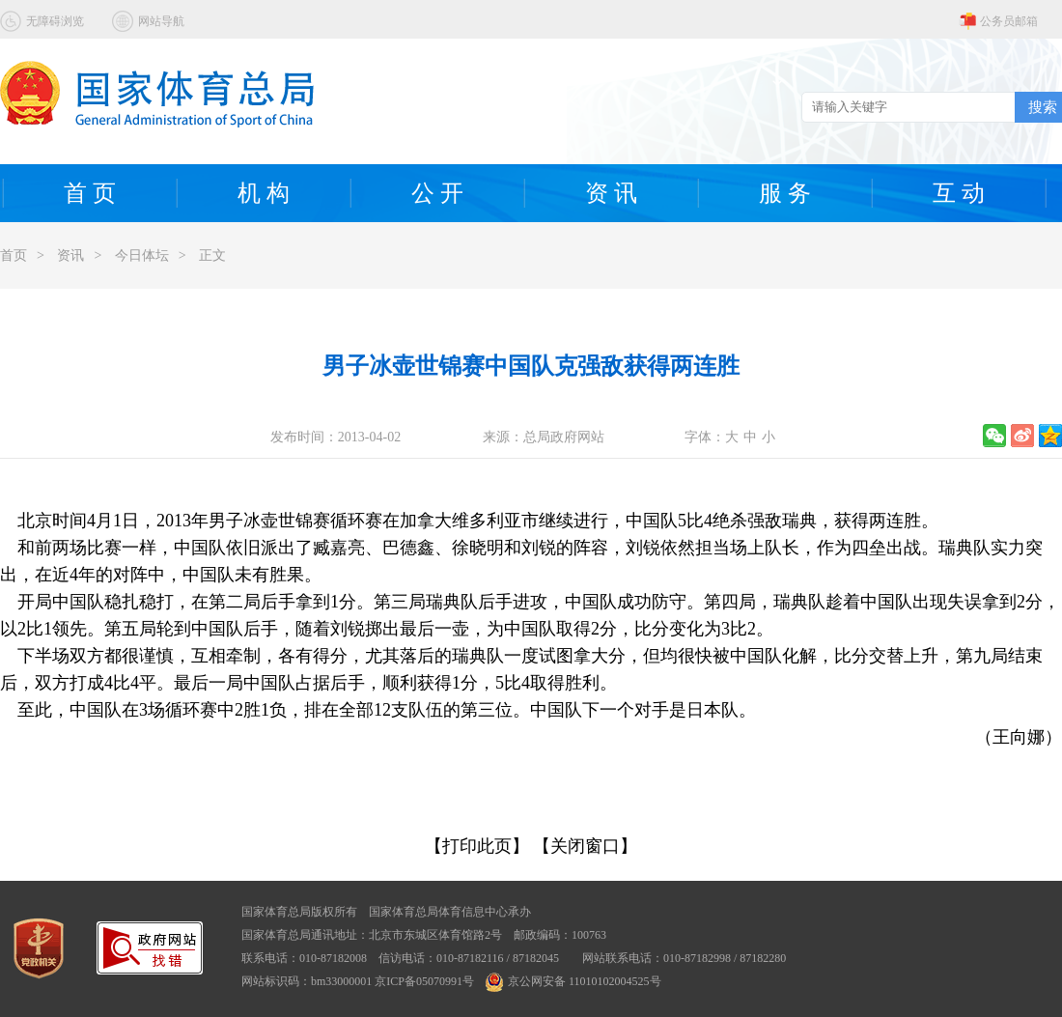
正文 (212, 255)
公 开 (437, 193)
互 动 (959, 193)
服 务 (785, 193)
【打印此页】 (477, 846)
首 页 (90, 193)
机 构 (264, 193)
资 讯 (611, 193)
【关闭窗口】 (585, 846)
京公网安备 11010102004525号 (573, 981)
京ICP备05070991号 (424, 981)
